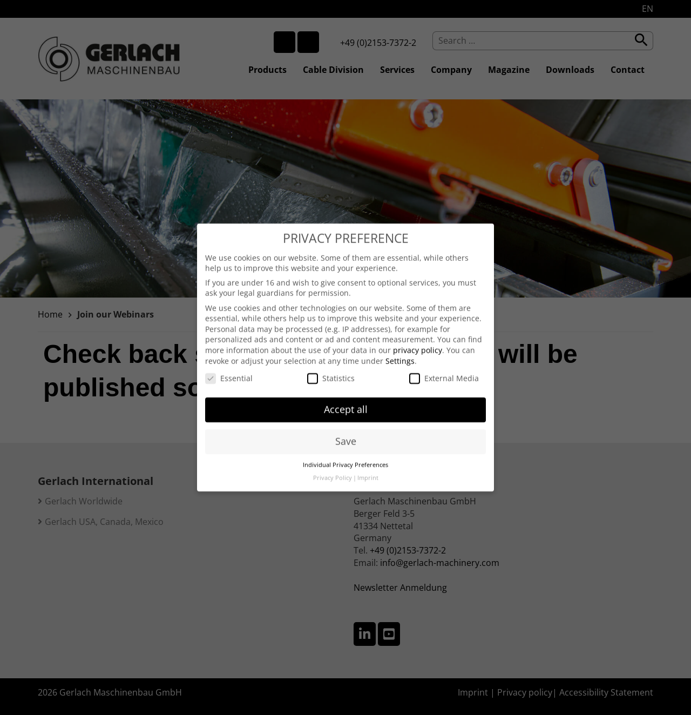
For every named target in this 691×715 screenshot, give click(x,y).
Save (345, 434)
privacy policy (417, 344)
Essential (229, 372)
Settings (400, 354)
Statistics (331, 372)
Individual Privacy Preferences (345, 458)
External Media (444, 372)
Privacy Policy (332, 471)
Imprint (367, 471)
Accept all (346, 402)
